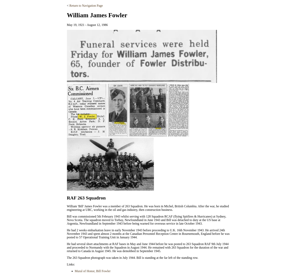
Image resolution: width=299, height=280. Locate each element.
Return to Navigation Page (86, 5)
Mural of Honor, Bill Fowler (93, 271)
